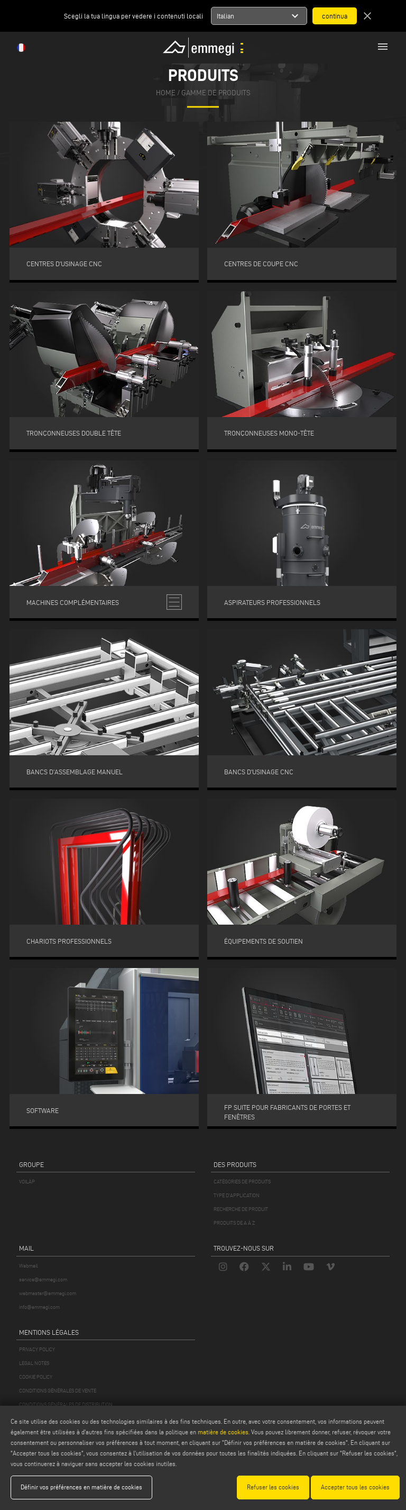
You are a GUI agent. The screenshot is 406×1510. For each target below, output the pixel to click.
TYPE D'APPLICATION (237, 1195)
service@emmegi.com (43, 1279)
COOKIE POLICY (35, 1377)
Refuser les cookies (273, 1487)
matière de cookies (223, 1431)
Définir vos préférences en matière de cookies (81, 1487)
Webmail (28, 1266)
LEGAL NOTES (34, 1363)
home (166, 93)
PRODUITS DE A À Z (234, 1223)
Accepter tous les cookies (355, 1487)
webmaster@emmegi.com (47, 1293)
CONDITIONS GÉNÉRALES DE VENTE (57, 1391)
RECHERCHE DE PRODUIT (241, 1209)
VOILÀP (27, 1182)
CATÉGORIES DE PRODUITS (242, 1182)
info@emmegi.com (39, 1307)
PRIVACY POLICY (37, 1349)
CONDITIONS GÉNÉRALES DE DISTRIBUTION (66, 1404)
